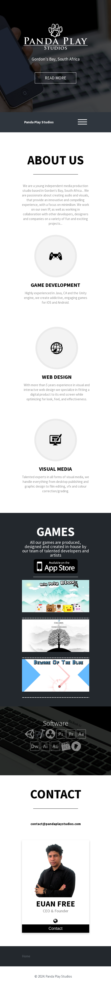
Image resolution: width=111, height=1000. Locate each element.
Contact (55, 928)
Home (26, 956)
